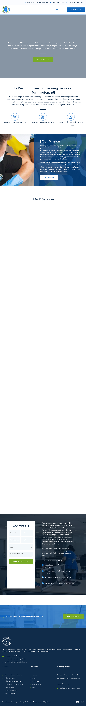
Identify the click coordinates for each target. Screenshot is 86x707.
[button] (57, 9)
